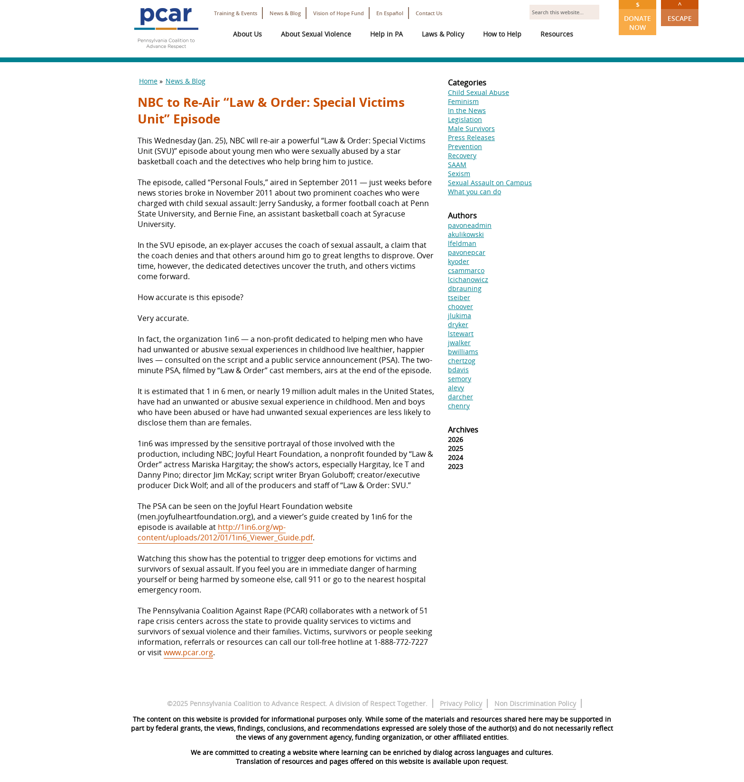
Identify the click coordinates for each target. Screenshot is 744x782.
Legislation (465, 119)
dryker (458, 324)
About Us (247, 33)
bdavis (458, 369)
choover (460, 306)
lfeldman (462, 243)
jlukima (459, 315)
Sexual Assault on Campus (490, 182)
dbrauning (465, 288)
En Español (389, 13)
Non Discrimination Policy (535, 703)
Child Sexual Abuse (478, 92)
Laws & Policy (443, 33)
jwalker (459, 342)
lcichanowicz (468, 279)
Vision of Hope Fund (338, 13)
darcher (460, 396)
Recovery (462, 155)
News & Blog (285, 13)
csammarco (466, 270)
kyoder (458, 261)
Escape (679, 11)
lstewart (461, 333)
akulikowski (466, 234)
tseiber (459, 297)
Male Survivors (471, 128)
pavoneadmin (470, 225)
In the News (467, 110)
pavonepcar (466, 252)
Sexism (459, 173)
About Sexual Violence (316, 33)
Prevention (465, 146)
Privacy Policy (461, 703)
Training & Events (235, 13)
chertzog (461, 360)
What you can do (474, 191)
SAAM (457, 164)
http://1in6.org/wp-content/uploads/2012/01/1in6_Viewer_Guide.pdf (225, 532)
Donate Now (637, 16)
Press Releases (471, 137)
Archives (463, 429)
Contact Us (429, 13)
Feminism (463, 101)
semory (459, 378)
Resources (556, 33)
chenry (459, 405)
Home (148, 80)
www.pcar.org (188, 652)
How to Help (502, 33)
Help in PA (386, 33)
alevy (456, 387)
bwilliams (463, 351)
